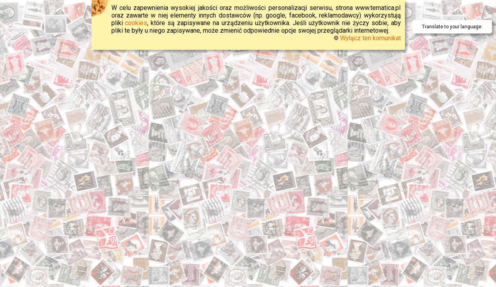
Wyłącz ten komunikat (367, 38)
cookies (136, 23)
